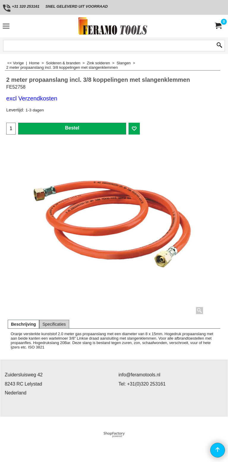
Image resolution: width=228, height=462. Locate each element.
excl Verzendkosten (31, 98)
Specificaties (54, 324)
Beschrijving (23, 324)
